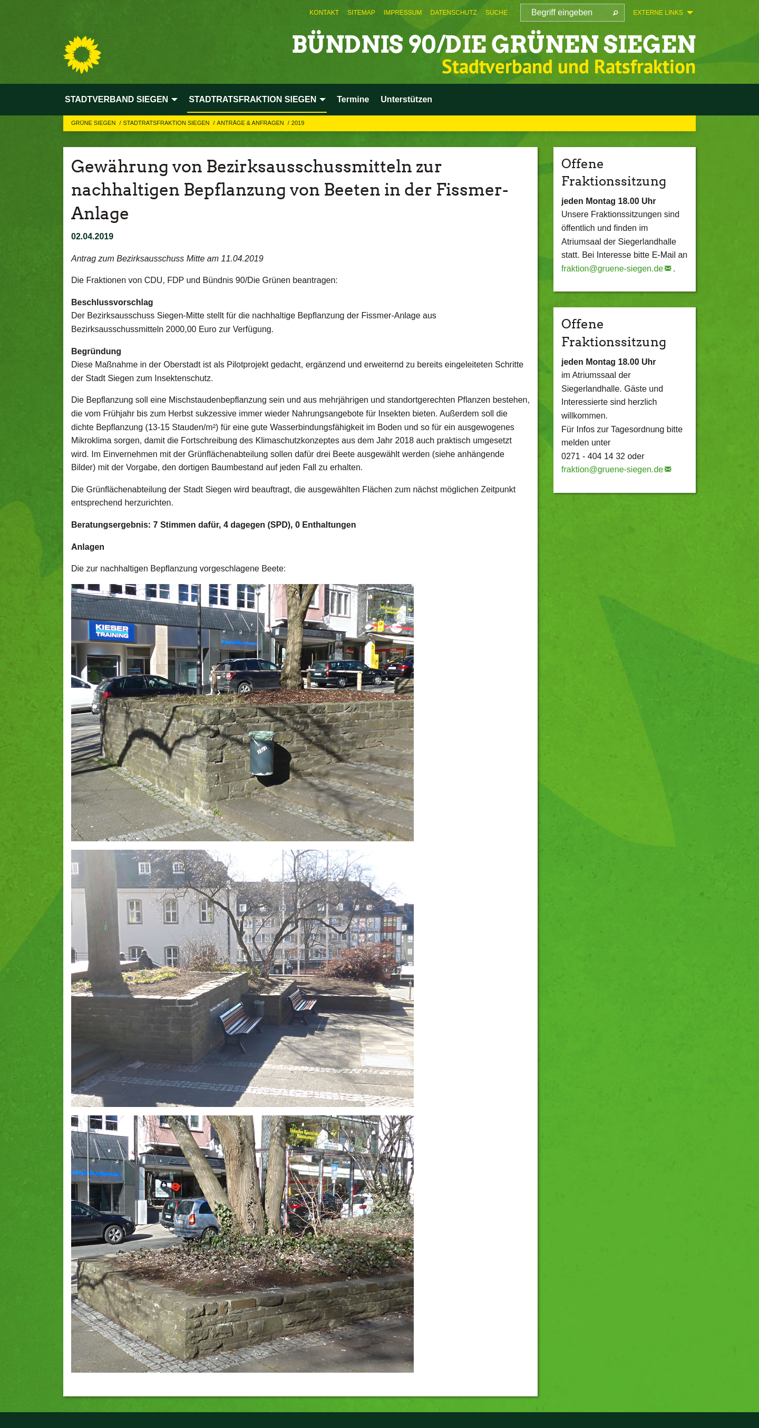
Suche (496, 12)
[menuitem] (324, 12)
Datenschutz (453, 12)
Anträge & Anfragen (251, 123)
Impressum (403, 12)
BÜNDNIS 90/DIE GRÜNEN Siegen (493, 45)
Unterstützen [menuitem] (406, 99)
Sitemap (361, 12)
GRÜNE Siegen (94, 123)
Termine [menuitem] (353, 99)
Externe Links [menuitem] (658, 12)
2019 (297, 123)
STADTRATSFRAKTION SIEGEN (167, 123)
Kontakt (324, 12)
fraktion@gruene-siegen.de (612, 268)
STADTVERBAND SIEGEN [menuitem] (116, 99)
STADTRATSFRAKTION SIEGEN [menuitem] (252, 99)
